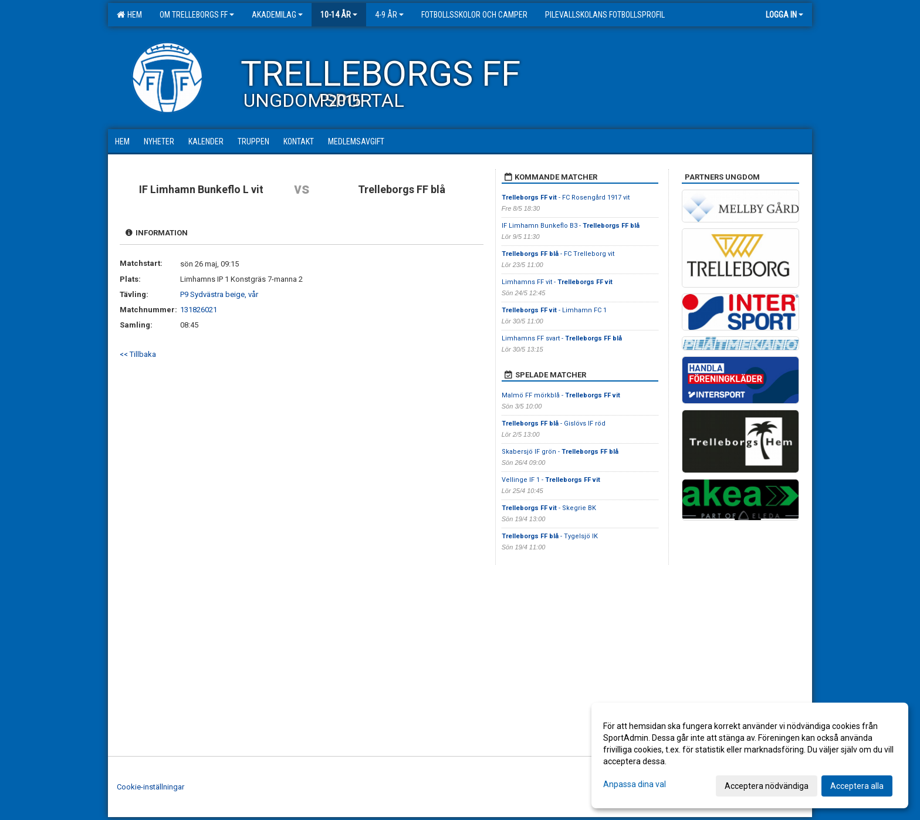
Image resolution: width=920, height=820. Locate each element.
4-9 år (389, 14)
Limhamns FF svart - (562, 338)
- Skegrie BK (550, 508)
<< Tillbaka (138, 354)
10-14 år (338, 14)
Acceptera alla (857, 786)
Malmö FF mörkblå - (561, 395)
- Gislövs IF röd (554, 423)
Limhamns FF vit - (557, 282)
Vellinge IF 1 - (551, 480)
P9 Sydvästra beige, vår (219, 294)
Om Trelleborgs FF (197, 14)
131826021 (198, 309)
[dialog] (749, 755)
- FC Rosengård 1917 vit (566, 197)
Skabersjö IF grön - (560, 451)
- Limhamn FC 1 (554, 310)
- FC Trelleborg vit (558, 254)
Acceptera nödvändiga (767, 786)
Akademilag (277, 14)
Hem (129, 14)
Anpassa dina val (634, 784)
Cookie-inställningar (150, 786)
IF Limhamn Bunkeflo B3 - (571, 226)
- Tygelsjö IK (551, 536)
